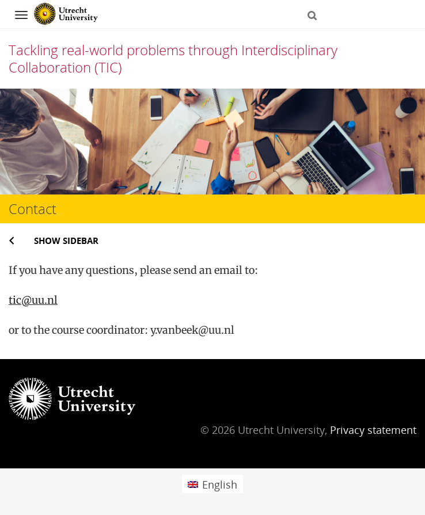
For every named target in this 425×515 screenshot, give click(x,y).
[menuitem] (212, 484)
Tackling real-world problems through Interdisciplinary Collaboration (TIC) (173, 58)
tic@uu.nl (33, 300)
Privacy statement (373, 430)
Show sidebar (66, 240)
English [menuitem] (219, 484)
